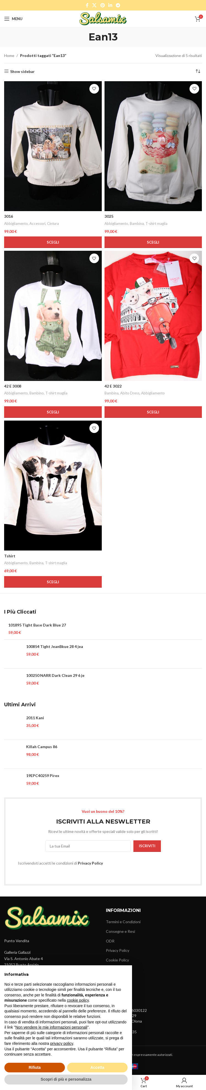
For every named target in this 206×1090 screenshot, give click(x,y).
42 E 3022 (113, 386)
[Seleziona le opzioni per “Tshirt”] (53, 582)
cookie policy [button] (78, 1000)
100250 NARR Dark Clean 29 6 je (55, 675)
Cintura (53, 223)
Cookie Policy (117, 960)
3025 (109, 216)
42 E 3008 (12, 386)
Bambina (137, 223)
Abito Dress (129, 393)
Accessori (37, 223)
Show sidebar (22, 71)
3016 (8, 216)
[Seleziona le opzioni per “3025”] (153, 242)
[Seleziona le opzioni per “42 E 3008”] (53, 412)
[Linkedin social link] (110, 5)
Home (9, 55)
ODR (110, 941)
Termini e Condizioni (123, 921)
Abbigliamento (16, 223)
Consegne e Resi (120, 931)
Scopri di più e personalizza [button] (66, 1079)
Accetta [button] (97, 1067)
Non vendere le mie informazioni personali (51, 1027)
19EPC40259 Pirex (42, 775)
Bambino (36, 393)
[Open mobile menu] (13, 18)
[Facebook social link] (87, 5)
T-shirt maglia (156, 223)
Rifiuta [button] (35, 1067)
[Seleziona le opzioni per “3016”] (53, 242)
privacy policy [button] (61, 1043)
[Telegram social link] (118, 5)
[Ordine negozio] (198, 71)
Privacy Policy (90, 863)
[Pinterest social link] (102, 5)
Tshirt (9, 556)
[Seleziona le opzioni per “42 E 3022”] (153, 412)
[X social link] (94, 5)
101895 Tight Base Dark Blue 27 (37, 625)
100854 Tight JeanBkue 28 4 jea (54, 646)
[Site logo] (103, 18)
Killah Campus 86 (41, 746)
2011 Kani (35, 717)
